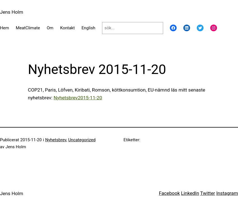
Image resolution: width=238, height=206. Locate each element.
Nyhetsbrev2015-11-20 (78, 97)
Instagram (227, 193)
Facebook (169, 193)
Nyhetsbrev (55, 139)
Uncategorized (82, 139)
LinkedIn (190, 193)
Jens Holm (11, 12)
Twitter (207, 193)
